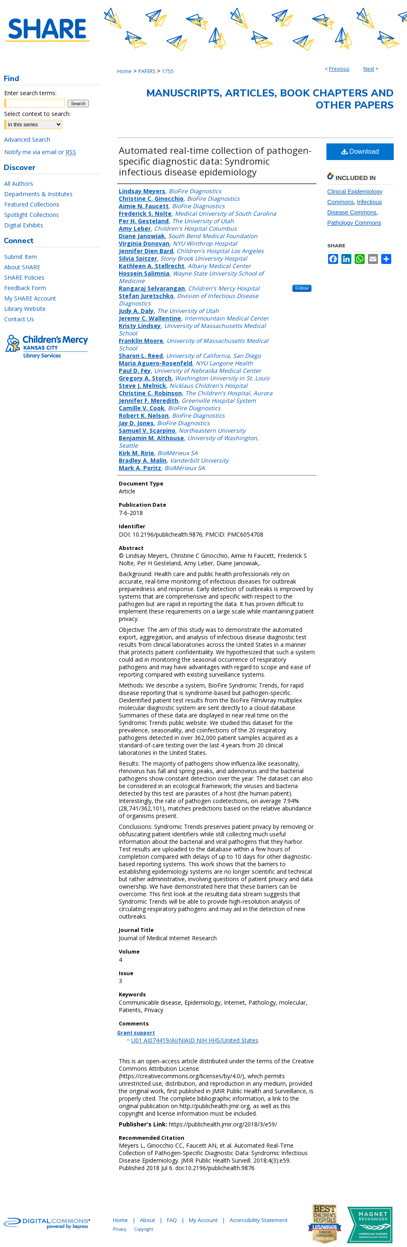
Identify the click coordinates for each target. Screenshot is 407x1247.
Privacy (119, 1229)
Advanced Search (27, 139)
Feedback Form (25, 288)
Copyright (143, 1229)
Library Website (25, 309)
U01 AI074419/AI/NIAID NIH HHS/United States (194, 1040)
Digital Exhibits (23, 225)
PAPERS (146, 71)
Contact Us (19, 319)
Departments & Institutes (38, 194)
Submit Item (20, 257)
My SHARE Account (30, 298)
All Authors (18, 183)
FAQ (172, 1220)
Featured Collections (31, 204)
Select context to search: (37, 114)
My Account (203, 1220)
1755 (168, 71)
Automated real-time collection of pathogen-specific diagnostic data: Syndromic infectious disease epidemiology (215, 161)
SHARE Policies (24, 277)
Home (124, 71)
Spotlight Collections (31, 215)
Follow (302, 288)
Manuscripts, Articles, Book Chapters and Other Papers (270, 99)
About (147, 1220)
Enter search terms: (30, 93)
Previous (339, 68)
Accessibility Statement (258, 1220)
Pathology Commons (354, 222)
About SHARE (22, 267)
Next (368, 68)
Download (360, 151)
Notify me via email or (40, 152)
